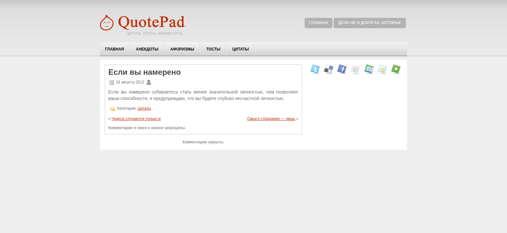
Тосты (213, 49)
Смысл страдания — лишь (271, 118)
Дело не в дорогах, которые (369, 23)
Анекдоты (147, 49)
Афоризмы (182, 49)
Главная (318, 23)
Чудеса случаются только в (136, 118)
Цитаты (240, 49)
